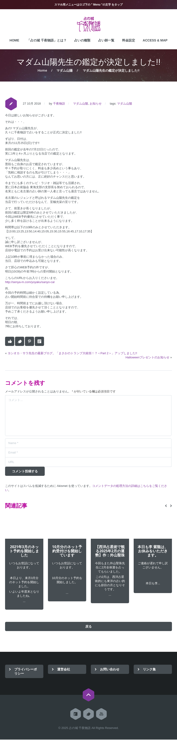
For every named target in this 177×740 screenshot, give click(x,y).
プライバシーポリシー (25, 671)
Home (42, 70)
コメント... (88, 415)
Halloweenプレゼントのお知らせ (147, 357)
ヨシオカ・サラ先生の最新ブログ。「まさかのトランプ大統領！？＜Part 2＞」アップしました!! (72, 353)
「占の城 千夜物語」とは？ (47, 40)
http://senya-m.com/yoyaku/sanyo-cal (30, 282)
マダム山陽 (64, 70)
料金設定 (128, 40)
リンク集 (149, 669)
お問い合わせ (109, 669)
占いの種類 (82, 40)
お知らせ (96, 103)
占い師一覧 (106, 40)
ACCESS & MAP (155, 40)
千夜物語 (59, 103)
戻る (88, 627)
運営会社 (63, 669)
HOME (14, 40)
